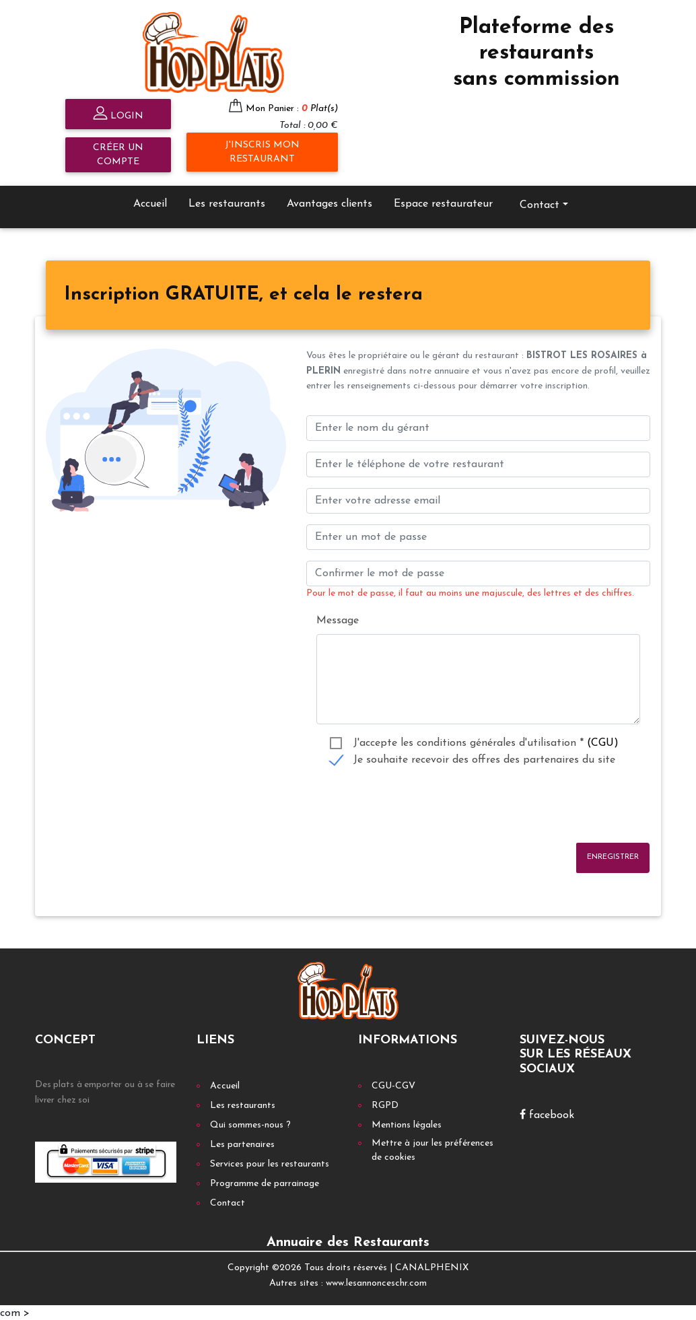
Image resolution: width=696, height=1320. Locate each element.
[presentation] (408, 803)
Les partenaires (242, 1143)
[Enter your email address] (478, 499)
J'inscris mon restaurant (262, 150)
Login (118, 112)
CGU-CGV (393, 1085)
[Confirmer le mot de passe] (478, 572)
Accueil (150, 202)
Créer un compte (118, 153)
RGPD (385, 1104)
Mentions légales (407, 1124)
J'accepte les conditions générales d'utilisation (486, 741)
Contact (539, 203)
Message (337, 618)
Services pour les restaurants (269, 1163)
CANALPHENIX (431, 1266)
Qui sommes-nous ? (250, 1124)
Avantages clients (329, 202)
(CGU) (603, 741)
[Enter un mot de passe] (478, 536)
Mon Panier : (292, 107)
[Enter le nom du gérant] (478, 427)
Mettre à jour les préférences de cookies (432, 1149)
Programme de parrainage (264, 1182)
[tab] (243, 294)
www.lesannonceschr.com (376, 1281)
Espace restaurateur (443, 202)
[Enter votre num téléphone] (478, 463)
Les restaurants (226, 202)
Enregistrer (613, 855)
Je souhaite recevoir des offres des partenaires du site (484, 758)
